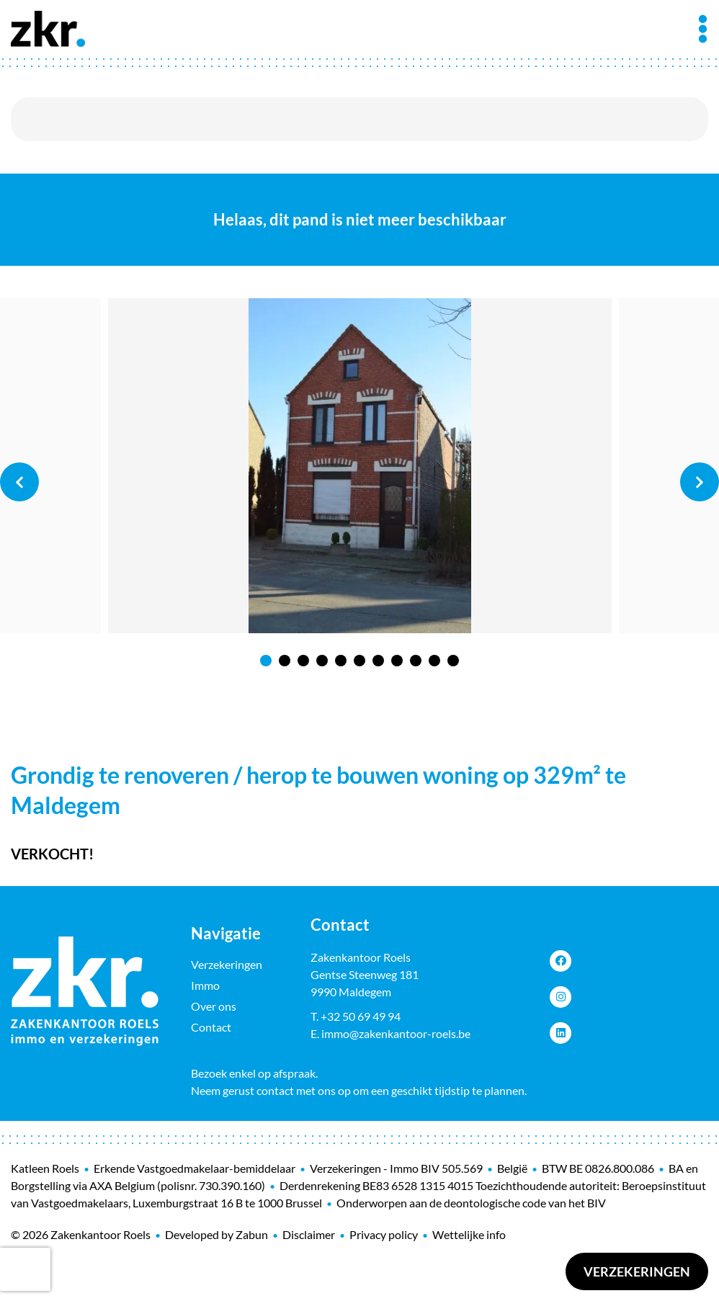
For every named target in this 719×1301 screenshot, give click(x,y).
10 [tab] (434, 660)
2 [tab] (284, 660)
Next (699, 481)
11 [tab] (453, 660)
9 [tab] (415, 660)
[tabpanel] (360, 466)
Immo (205, 985)
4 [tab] (322, 660)
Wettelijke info (469, 1234)
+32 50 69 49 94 (361, 1016)
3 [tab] (303, 660)
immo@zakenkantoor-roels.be (395, 1033)
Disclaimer (308, 1234)
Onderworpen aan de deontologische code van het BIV (471, 1203)
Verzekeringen (637, 1271)
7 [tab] (378, 660)
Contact (211, 1027)
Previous (19, 481)
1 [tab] (266, 660)
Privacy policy (383, 1234)
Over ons (213, 1006)
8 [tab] (397, 660)
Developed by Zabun (216, 1234)
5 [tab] (341, 660)
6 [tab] (359, 660)
